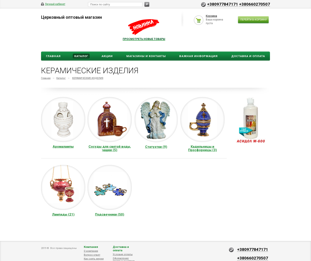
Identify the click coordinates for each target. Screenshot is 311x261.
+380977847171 (222, 4)
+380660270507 (254, 4)
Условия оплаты (123, 254)
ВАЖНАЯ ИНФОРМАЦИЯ (198, 56)
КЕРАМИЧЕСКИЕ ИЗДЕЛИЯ (87, 78)
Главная (53, 56)
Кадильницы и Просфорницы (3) (202, 148)
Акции (107, 56)
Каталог (81, 56)
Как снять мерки (94, 258)
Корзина (211, 15)
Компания (91, 246)
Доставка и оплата (121, 248)
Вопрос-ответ (92, 254)
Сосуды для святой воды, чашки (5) (110, 148)
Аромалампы (63, 146)
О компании (91, 251)
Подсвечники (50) (109, 214)
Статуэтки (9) (156, 147)
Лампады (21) (63, 214)
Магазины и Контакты (146, 56)
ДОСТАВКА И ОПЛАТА (248, 56)
